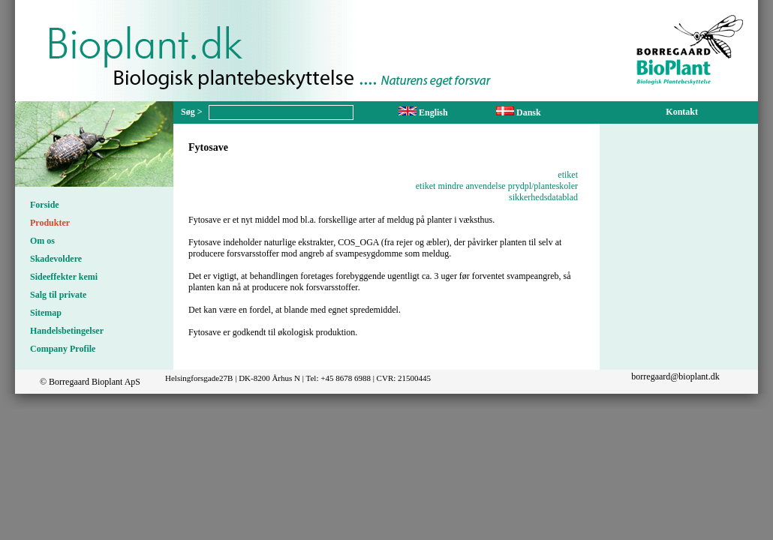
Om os (42, 241)
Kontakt (682, 111)
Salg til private (58, 295)
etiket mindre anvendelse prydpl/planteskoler (497, 186)
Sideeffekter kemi (64, 277)
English (423, 112)
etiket (568, 175)
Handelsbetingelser (67, 331)
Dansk (518, 112)
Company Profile (62, 349)
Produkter (50, 223)
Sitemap (46, 313)
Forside (44, 205)
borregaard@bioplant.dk (675, 376)
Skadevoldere (56, 259)
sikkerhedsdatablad (543, 197)
